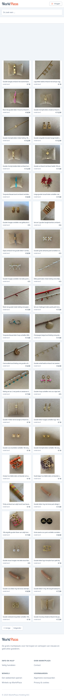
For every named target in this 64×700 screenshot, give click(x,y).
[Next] (17, 628)
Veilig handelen (8, 665)
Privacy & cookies (41, 682)
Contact (37, 665)
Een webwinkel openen (12, 678)
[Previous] (7, 628)
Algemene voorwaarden (44, 678)
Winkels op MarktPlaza (12, 682)
